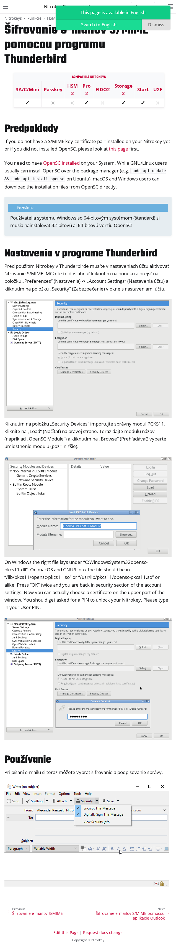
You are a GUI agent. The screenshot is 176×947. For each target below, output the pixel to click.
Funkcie (34, 18)
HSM (51, 18)
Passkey (53, 89)
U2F (157, 89)
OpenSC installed (61, 163)
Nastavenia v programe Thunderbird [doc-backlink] (80, 254)
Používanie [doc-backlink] (27, 760)
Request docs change (103, 932)
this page (118, 149)
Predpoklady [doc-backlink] (31, 129)
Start (143, 89)
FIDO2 (102, 89)
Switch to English (99, 25)
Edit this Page (66, 932)
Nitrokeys (13, 18)
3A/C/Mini (27, 89)
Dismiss (156, 25)
